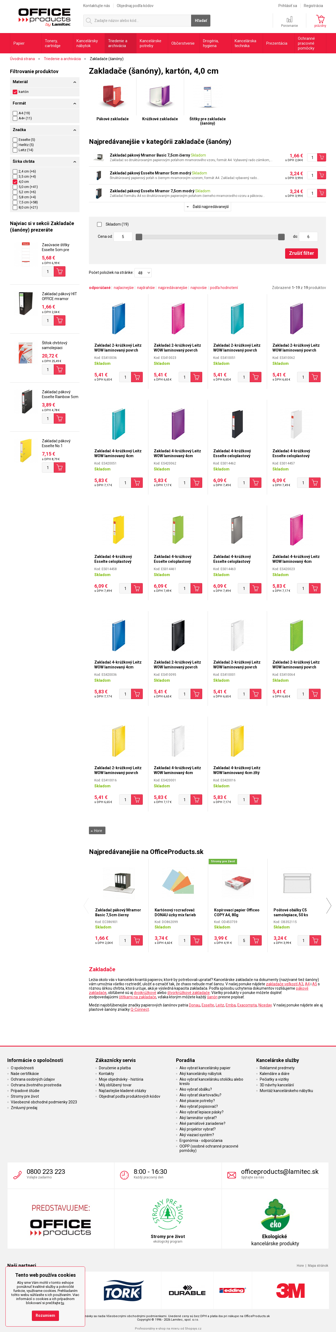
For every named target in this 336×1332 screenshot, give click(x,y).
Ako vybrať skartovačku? (200, 1095)
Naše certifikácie (25, 1073)
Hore (96, 831)
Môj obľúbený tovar (115, 1085)
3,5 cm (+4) (24, 176)
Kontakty (106, 1073)
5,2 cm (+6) (24, 192)
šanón (212, 997)
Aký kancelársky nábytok (200, 1073)
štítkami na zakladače (137, 997)
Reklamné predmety (277, 1068)
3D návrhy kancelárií (277, 1085)
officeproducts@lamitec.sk (280, 1171)
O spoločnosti (22, 1068)
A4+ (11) (25, 118)
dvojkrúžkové (145, 992)
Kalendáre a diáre (275, 1073)
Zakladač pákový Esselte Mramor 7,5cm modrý (152, 191)
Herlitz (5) (26, 145)
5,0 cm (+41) (25, 187)
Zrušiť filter (301, 253)
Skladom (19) (113, 224)
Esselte (208, 1005)
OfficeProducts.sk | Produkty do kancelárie (44, 16)
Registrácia (313, 6)
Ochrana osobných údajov (33, 1079)
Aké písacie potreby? (197, 1101)
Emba (231, 1005)
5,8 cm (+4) (24, 197)
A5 (314, 984)
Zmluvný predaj (24, 1108)
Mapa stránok (318, 1266)
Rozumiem (45, 1315)
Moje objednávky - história (121, 1079)
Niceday (265, 1005)
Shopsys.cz (193, 1328)
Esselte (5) (27, 140)
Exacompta (247, 1005)
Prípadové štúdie (25, 1091)
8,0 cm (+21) (25, 207)
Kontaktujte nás (96, 6)
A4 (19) (24, 113)
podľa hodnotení (224, 287)
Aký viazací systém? (196, 1135)
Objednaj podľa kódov (135, 6)
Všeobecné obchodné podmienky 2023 (44, 1102)
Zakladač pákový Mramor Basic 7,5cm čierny (150, 155)
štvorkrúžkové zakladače (188, 992)
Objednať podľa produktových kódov (129, 1096)
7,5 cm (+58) (25, 202)
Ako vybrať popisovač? (198, 1106)
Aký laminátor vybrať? (198, 1118)
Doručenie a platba (115, 1068)
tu (62, 1303)
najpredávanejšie (172, 287)
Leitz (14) (26, 150)
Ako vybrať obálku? (195, 1089)
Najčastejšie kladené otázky (122, 1091)
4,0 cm (21, 182)
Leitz (220, 1005)
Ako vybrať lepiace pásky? (201, 1112)
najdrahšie (146, 287)
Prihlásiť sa (287, 6)
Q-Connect (140, 1009)
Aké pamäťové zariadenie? (202, 1123)
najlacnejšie (124, 287)
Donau (194, 1005)
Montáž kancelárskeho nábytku (286, 1091)
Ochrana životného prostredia (36, 1085)
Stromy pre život (25, 1096)
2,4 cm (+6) (24, 171)
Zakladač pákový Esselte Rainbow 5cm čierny (60, 397)
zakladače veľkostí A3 (284, 984)
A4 (307, 984)
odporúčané (100, 287)
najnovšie (199, 287)
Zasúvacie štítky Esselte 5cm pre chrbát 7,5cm (55, 250)
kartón (21, 92)
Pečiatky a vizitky (274, 1079)
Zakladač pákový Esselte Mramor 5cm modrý (150, 173)
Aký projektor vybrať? (197, 1129)
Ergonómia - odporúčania (200, 1140)
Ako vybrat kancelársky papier (205, 1068)
